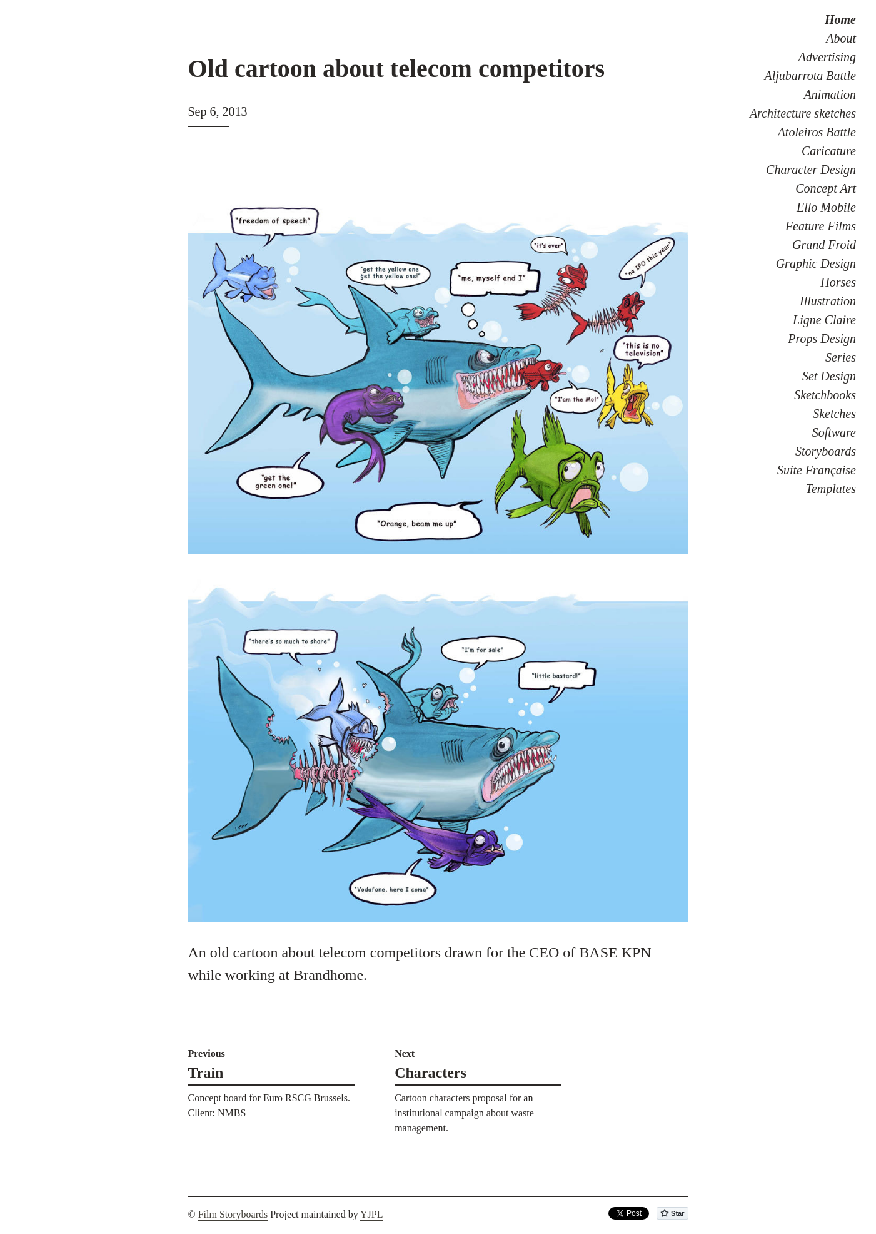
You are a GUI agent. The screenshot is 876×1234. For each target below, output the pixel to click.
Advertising (827, 57)
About (841, 38)
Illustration (828, 301)
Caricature (829, 151)
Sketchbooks (825, 395)
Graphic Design (816, 263)
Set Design (829, 376)
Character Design (811, 169)
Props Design (822, 338)
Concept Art (825, 188)
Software (834, 432)
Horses (838, 282)
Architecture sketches (803, 113)
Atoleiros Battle (817, 132)
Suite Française (816, 470)
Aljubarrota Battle (810, 76)
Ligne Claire (824, 320)
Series (840, 357)
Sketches (834, 414)
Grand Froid (824, 245)
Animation (830, 94)
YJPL (371, 1214)
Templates (831, 489)
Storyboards (825, 451)
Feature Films (820, 226)
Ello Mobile (826, 207)
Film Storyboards (233, 1214)
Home (840, 19)
